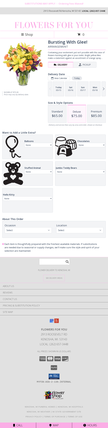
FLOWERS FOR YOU (53, 25)
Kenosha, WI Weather (38, 411)
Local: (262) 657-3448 (54, 344)
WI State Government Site (66, 411)
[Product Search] (54, 262)
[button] (54, 376)
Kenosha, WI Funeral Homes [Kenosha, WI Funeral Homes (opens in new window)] (40, 406)
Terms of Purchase (54, 416)
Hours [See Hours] (90, 425)
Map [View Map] (54, 425)
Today (77, 78)
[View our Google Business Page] (51, 322)
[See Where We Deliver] (54, 278)
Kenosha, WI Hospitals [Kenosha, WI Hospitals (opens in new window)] (70, 406)
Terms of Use (75, 416)
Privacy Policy (34, 416)
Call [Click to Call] (18, 425)
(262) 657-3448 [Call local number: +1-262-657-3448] (97, 10)
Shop (27, 34)
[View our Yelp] (56, 322)
